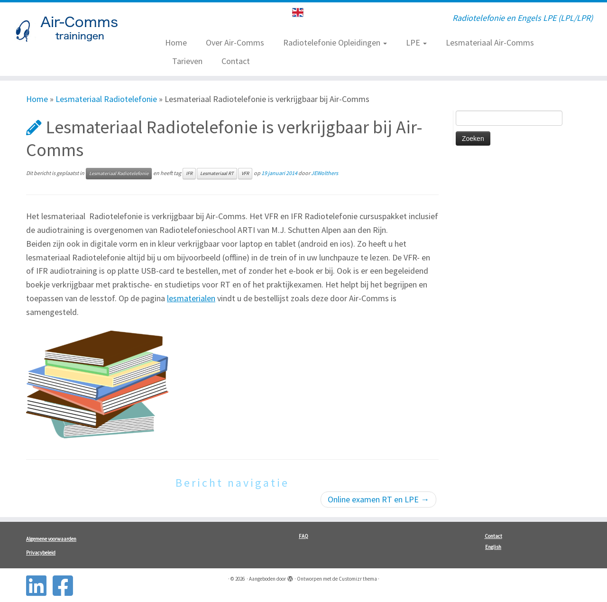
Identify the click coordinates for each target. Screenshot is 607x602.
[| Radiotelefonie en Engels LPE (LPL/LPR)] (70, 31)
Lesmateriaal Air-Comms (490, 42)
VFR (245, 173)
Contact (235, 61)
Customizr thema (358, 578)
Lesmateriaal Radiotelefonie (106, 98)
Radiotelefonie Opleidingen (335, 42)
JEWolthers (324, 172)
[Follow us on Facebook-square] (66, 585)
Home (176, 42)
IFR (189, 173)
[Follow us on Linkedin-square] (39, 585)
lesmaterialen (191, 298)
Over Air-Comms (235, 42)
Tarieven (187, 61)
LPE (416, 42)
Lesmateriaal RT (217, 173)
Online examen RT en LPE (378, 499)
